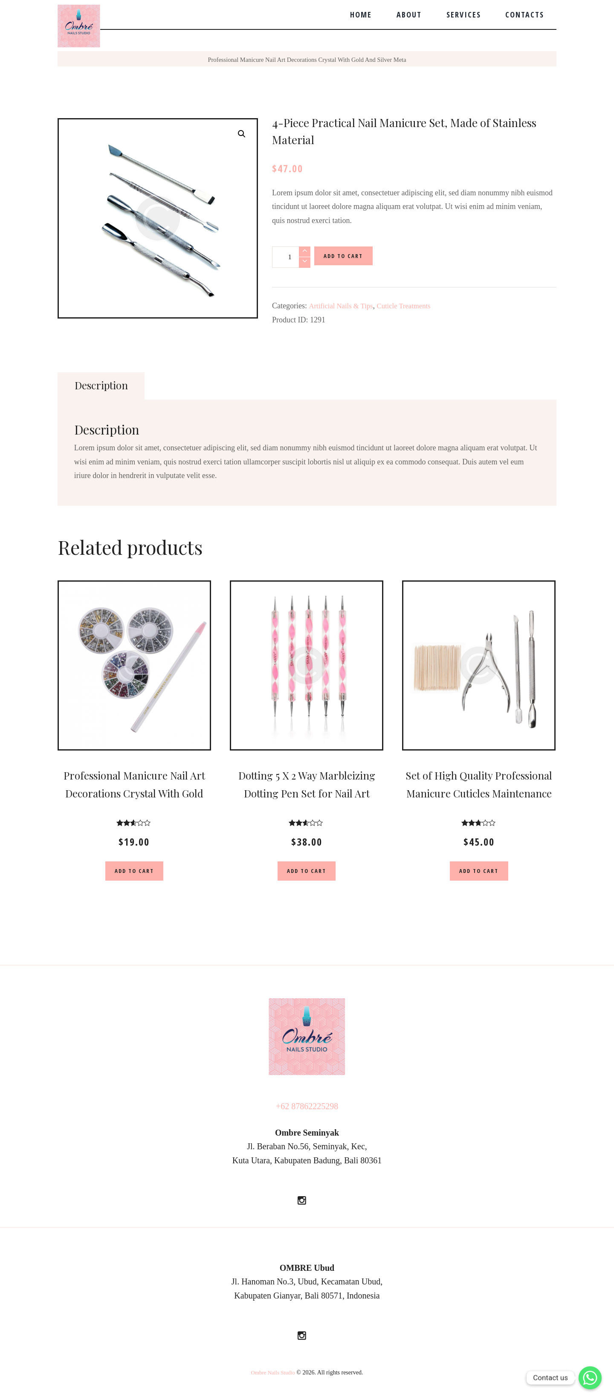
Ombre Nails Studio (273, 1375)
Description (104, 385)
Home (361, 14)
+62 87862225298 (307, 1108)
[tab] (103, 386)
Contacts (524, 14)
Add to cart (347, 257)
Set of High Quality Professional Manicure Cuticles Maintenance (479, 793)
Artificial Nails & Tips (343, 305)
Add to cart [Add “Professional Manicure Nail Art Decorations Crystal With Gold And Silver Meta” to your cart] (134, 872)
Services (463, 14)
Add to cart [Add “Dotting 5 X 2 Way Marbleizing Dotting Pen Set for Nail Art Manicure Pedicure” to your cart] (306, 872)
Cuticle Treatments (411, 305)
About (409, 14)
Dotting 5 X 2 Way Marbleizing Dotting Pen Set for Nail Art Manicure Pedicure (306, 793)
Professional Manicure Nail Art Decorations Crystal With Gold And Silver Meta (307, 59)
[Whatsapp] (590, 1377)
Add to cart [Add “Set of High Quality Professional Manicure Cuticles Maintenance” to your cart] (479, 872)
